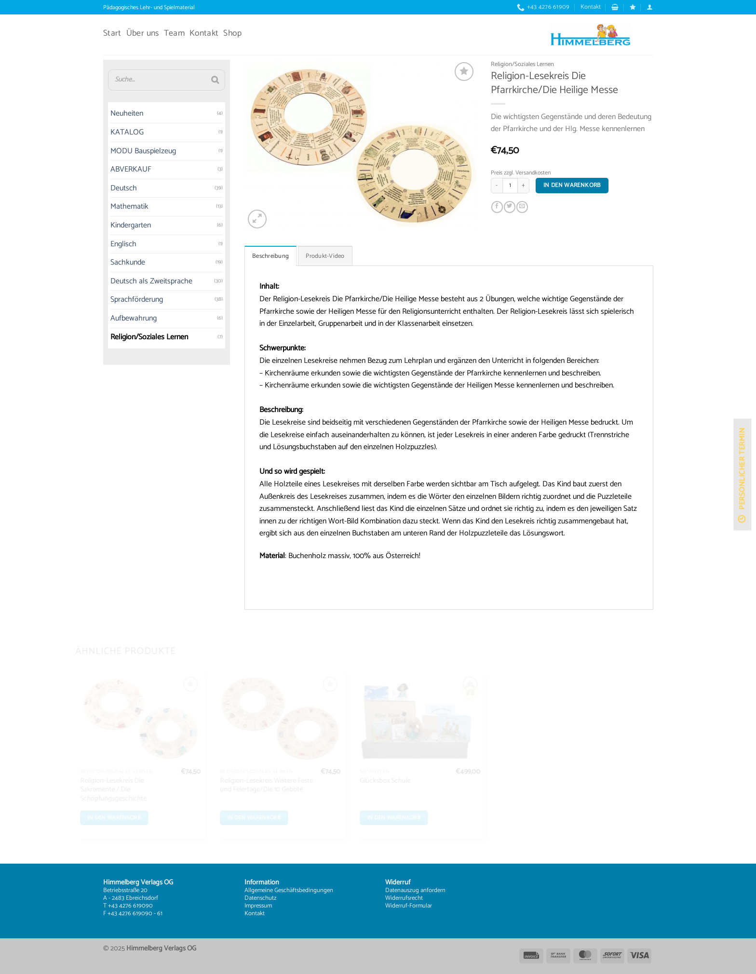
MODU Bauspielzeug (143, 151)
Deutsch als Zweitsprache (151, 281)
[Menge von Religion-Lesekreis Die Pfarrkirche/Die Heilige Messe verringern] (496, 185)
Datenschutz (260, 898)
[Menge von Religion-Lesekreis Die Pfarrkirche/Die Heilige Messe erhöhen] (523, 185)
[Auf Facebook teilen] (497, 207)
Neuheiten (126, 113)
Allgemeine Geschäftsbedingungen (288, 890)
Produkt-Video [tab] (325, 256)
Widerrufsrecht (404, 898)
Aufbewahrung (133, 318)
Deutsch (123, 188)
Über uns (142, 33)
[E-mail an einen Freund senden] (522, 207)
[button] (615, 7)
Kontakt (590, 7)
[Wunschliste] (633, 7)
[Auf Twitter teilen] (509, 207)
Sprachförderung (136, 300)
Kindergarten (130, 225)
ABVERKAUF (130, 169)
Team (174, 33)
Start (112, 33)
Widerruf (396, 906)
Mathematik (129, 206)
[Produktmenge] (510, 185)
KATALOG (127, 132)
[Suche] (215, 80)
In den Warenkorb (572, 185)
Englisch (123, 244)
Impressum (258, 906)
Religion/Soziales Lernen (149, 337)
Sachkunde (127, 262)
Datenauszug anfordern (415, 890)
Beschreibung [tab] (270, 256)
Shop (232, 33)
